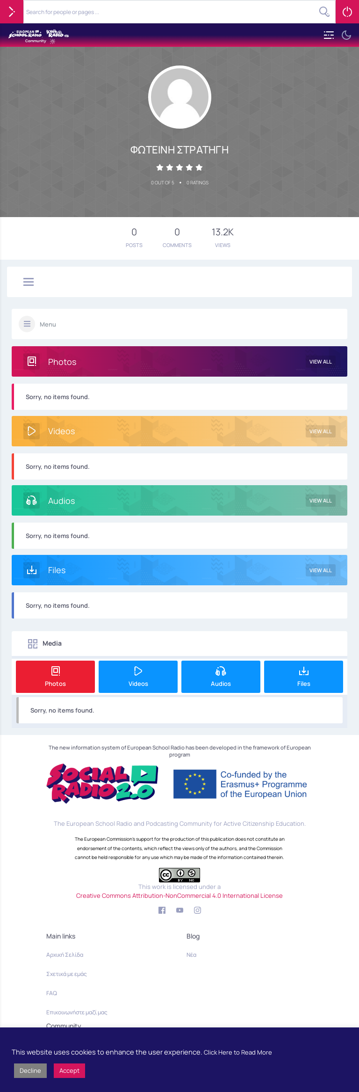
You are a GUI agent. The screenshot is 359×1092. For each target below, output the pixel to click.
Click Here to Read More (238, 1052)
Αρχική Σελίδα (64, 955)
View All (320, 361)
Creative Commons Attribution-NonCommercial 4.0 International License (179, 895)
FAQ (51, 993)
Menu (48, 324)
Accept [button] (69, 1070)
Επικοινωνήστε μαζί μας (77, 1012)
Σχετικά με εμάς (66, 974)
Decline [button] (30, 1070)
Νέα (191, 955)
